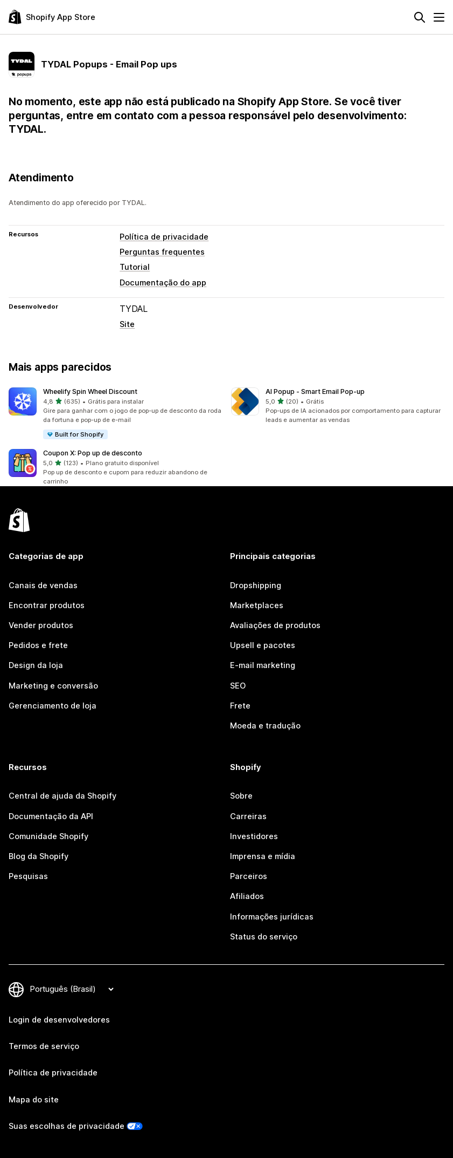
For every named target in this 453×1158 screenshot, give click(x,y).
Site (127, 324)
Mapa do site (34, 1100)
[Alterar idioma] (71, 989)
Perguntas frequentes (162, 252)
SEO (238, 686)
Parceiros (248, 876)
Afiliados (247, 896)
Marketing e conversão (53, 686)
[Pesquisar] (419, 17)
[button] (115, 413)
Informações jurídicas (271, 917)
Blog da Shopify (38, 856)
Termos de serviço (44, 1046)
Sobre (241, 796)
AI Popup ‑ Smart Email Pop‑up (315, 391)
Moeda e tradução (265, 726)
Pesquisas (28, 876)
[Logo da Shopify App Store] (52, 17)
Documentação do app (163, 283)
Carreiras (248, 816)
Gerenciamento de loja (52, 706)
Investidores (254, 836)
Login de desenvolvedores (59, 1020)
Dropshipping (255, 585)
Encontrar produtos (47, 605)
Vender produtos (41, 625)
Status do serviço (263, 937)
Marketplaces (256, 605)
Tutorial (135, 267)
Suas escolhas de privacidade (66, 1126)
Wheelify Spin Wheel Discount (90, 391)
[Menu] (439, 17)
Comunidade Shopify (48, 836)
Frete (240, 706)
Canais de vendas (43, 585)
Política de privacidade (164, 237)
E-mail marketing (262, 665)
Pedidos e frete (38, 645)
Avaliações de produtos (275, 625)
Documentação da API (51, 816)
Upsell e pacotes (262, 645)
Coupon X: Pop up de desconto (92, 453)
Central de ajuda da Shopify (62, 796)
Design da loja (36, 665)
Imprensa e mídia (262, 856)
